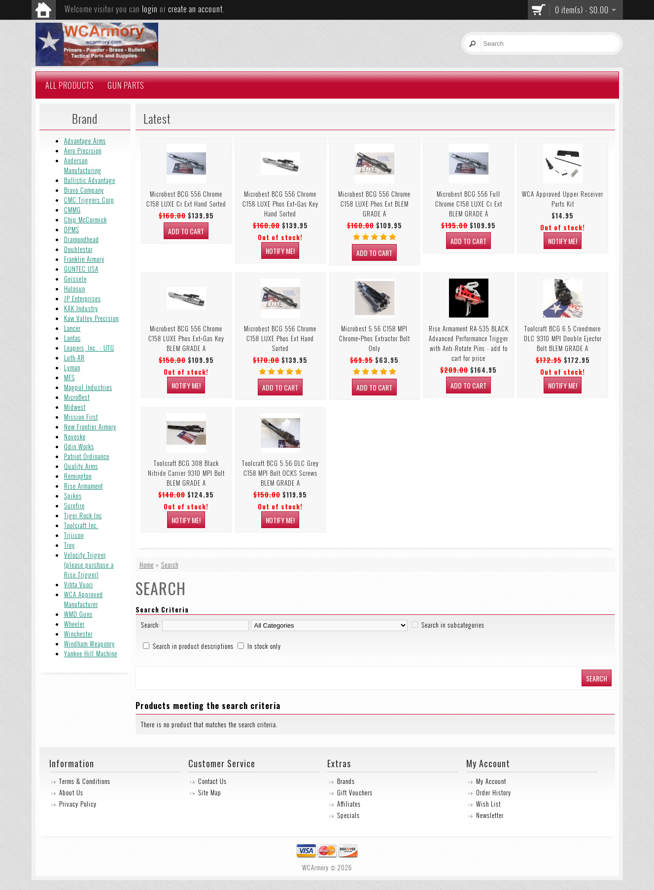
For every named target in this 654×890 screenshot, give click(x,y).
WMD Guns (78, 614)
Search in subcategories (452, 625)
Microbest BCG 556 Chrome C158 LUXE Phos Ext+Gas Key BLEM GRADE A (186, 338)
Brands (346, 781)
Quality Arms (81, 466)
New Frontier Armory (90, 426)
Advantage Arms (85, 140)
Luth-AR (74, 357)
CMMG (72, 209)
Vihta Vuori (78, 584)
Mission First (81, 417)
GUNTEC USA (81, 269)
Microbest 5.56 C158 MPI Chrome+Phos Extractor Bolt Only (374, 338)
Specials (348, 815)
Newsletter (490, 815)
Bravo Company (84, 190)
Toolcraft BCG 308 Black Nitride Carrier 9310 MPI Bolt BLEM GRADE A (186, 473)
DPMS (71, 229)
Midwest (75, 407)
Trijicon (74, 535)
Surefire (74, 505)
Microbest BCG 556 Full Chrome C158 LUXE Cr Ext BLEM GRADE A (468, 203)
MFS (69, 377)
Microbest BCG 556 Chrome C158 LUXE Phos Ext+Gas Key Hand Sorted (280, 203)
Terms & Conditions (84, 781)
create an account (195, 9)
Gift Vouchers (355, 792)
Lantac (72, 338)
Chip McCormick (85, 219)
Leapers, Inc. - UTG (89, 348)
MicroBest (77, 397)
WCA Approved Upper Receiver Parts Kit (562, 199)
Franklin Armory (84, 259)
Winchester (78, 634)
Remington (78, 476)
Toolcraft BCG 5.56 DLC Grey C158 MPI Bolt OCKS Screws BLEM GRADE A (280, 473)
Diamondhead (81, 239)
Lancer (72, 328)
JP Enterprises (82, 298)
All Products (69, 85)
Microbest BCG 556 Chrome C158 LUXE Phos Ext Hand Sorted (280, 338)
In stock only (264, 646)
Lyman (72, 367)
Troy (69, 545)
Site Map (209, 792)
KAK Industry (81, 308)
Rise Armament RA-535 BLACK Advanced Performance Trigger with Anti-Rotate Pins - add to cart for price (469, 343)
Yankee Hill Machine (90, 653)
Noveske (75, 436)
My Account (491, 781)
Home (146, 565)
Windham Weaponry (89, 643)
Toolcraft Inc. (81, 525)
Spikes (73, 495)
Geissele (75, 279)
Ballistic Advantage (89, 180)
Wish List (488, 804)
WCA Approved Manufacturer (83, 599)
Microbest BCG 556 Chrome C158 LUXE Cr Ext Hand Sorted (186, 199)
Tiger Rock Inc (83, 515)
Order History (493, 792)
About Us (71, 792)
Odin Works (79, 446)
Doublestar (78, 249)
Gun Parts (125, 85)
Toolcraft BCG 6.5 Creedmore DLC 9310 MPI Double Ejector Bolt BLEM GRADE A (563, 338)
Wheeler (74, 624)
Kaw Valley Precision (91, 318)
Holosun (74, 288)
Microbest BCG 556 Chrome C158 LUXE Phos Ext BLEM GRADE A (374, 203)
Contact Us (212, 781)
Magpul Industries (88, 387)
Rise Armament (83, 486)
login (150, 9)
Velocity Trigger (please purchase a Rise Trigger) (89, 564)
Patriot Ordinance (86, 456)
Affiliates (349, 804)
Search (169, 565)
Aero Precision (83, 150)
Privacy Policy (78, 804)
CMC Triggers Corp (89, 200)
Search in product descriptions (193, 646)
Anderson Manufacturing (83, 165)
